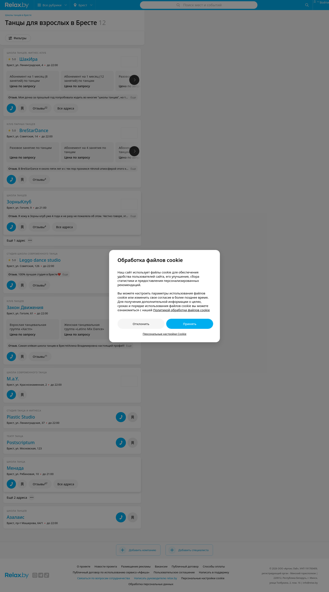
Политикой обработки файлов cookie (181, 310)
